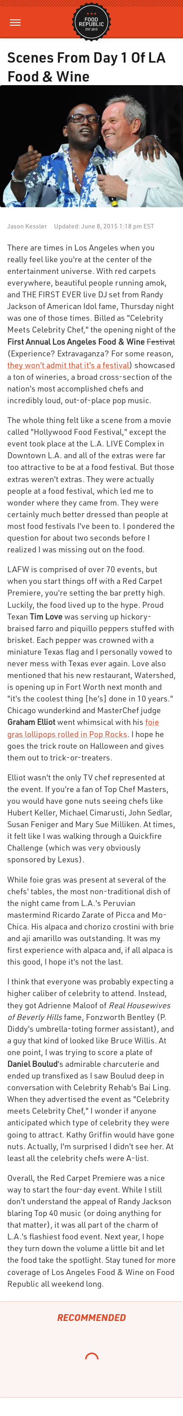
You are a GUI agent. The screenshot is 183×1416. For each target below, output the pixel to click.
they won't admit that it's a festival (68, 365)
